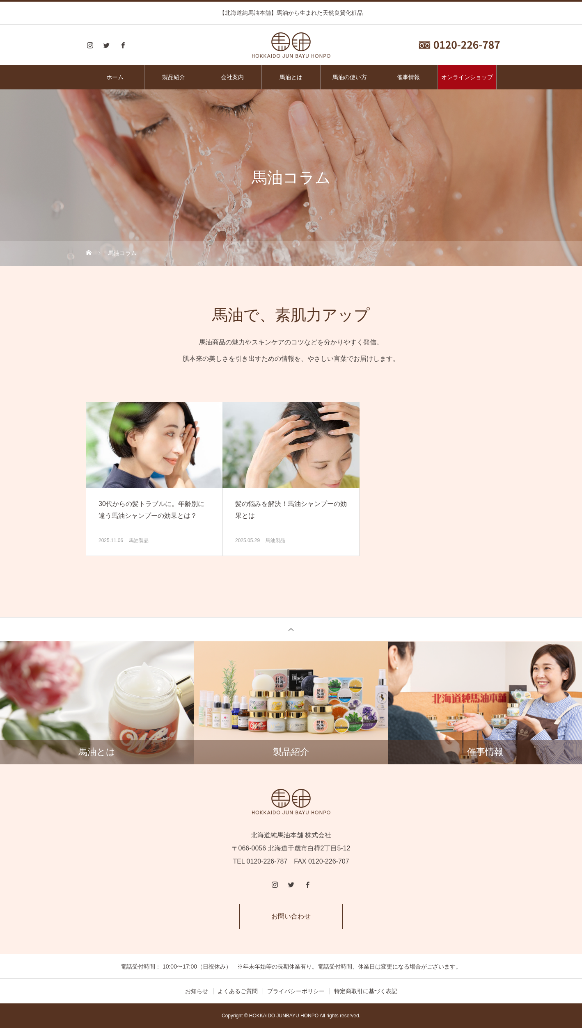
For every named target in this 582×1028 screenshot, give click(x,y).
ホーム (115, 77)
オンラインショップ (467, 77)
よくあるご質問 (238, 991)
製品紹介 (173, 77)
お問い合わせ (291, 916)
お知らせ (196, 991)
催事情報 (408, 77)
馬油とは (291, 77)
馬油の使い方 (349, 77)
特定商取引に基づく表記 (365, 991)
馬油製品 (139, 540)
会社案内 (232, 77)
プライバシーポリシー (296, 991)
